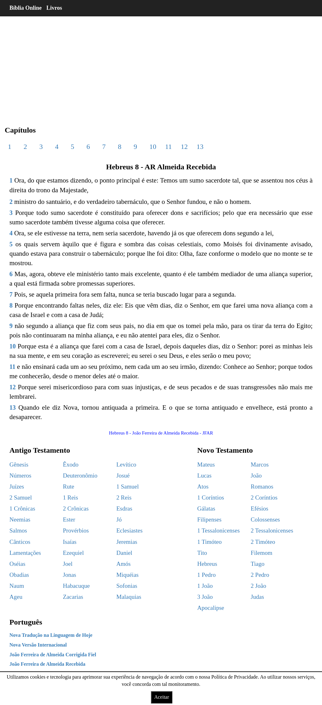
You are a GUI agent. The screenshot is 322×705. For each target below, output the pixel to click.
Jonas (69, 574)
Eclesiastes (129, 530)
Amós (123, 563)
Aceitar (161, 697)
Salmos (18, 530)
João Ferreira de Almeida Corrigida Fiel (52, 654)
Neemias (19, 519)
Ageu (15, 596)
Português (25, 622)
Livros (54, 8)
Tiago (257, 563)
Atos (202, 486)
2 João (258, 585)
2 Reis (123, 497)
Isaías (69, 541)
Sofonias (126, 585)
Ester (69, 519)
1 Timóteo (209, 541)
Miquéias (127, 574)
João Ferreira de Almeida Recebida (47, 664)
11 (168, 146)
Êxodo (71, 464)
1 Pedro (206, 574)
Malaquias (128, 596)
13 (200, 146)
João (256, 475)
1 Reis (70, 497)
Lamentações (25, 552)
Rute (68, 486)
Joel (68, 563)
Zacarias (73, 596)
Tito (202, 552)
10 (152, 146)
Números (20, 475)
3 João (205, 596)
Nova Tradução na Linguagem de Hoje (50, 635)
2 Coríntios (264, 497)
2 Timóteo (263, 541)
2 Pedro (260, 574)
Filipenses (209, 519)
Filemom (261, 552)
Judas (257, 596)
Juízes (16, 486)
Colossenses (265, 519)
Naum (16, 585)
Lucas (204, 475)
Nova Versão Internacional (38, 645)
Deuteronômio (80, 475)
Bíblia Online (25, 8)
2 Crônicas (76, 508)
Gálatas (206, 508)
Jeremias (126, 541)
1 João (205, 585)
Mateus (206, 464)
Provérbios (76, 530)
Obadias (19, 574)
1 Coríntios (210, 497)
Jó (119, 519)
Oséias (17, 563)
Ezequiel (73, 552)
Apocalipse (210, 607)
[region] (161, 66)
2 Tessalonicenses (272, 530)
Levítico (126, 464)
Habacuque (76, 585)
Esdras (124, 508)
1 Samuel (127, 486)
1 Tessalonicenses (218, 530)
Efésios (259, 508)
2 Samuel (20, 497)
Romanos (262, 486)
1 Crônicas (22, 508)
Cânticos (20, 541)
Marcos (260, 464)
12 (184, 146)
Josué (123, 475)
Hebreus (207, 563)
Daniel (124, 552)
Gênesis (18, 464)
